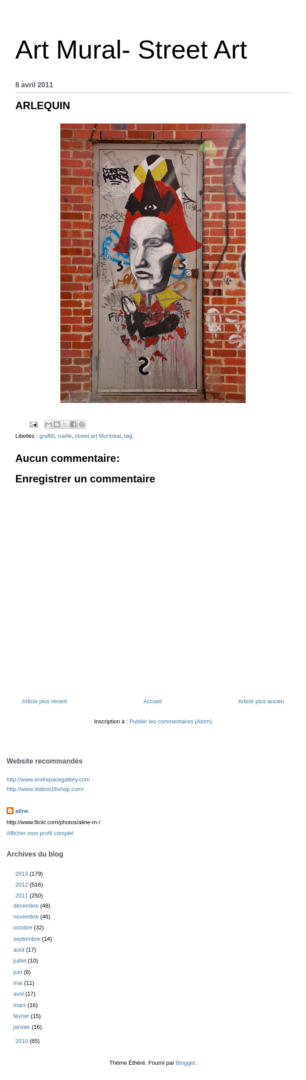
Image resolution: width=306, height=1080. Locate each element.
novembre (27, 916)
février (22, 1016)
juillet (21, 960)
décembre (27, 905)
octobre (24, 927)
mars (21, 1005)
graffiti (47, 436)
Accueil (152, 701)
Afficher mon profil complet (40, 833)
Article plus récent (44, 701)
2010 (22, 1041)
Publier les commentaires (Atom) (170, 721)
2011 (22, 895)
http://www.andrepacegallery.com (48, 779)
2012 (22, 884)
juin (19, 972)
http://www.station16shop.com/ (45, 789)
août (20, 949)
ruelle (65, 436)
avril (19, 994)
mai (19, 983)
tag (128, 436)
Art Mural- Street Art (131, 49)
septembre (28, 939)
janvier (23, 1027)
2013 (22, 873)
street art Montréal (98, 436)
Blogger (185, 1062)
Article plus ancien (261, 701)
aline (21, 811)
